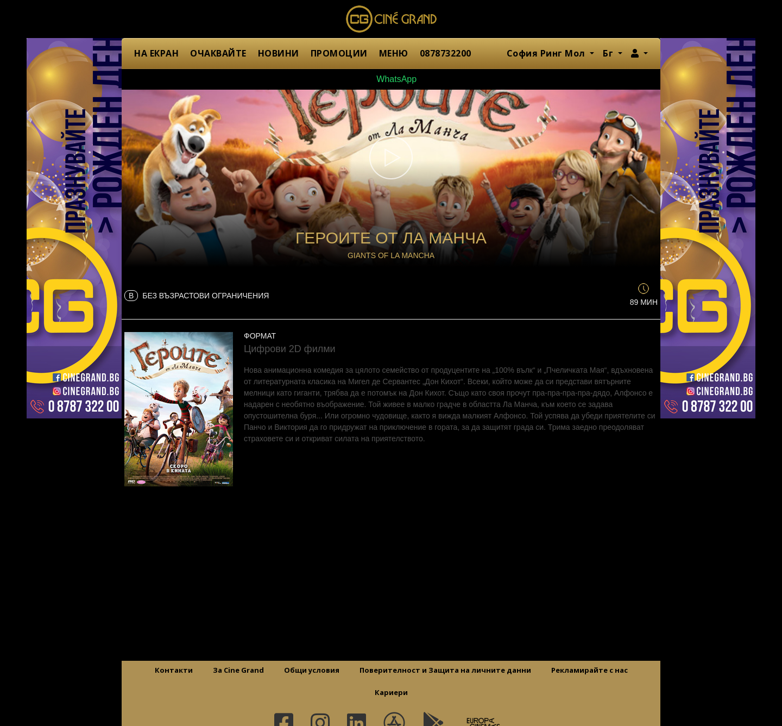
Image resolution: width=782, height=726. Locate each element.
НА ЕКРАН (156, 53)
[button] (639, 53)
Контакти (174, 670)
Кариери (391, 692)
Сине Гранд (391, 19)
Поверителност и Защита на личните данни (445, 670)
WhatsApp (391, 79)
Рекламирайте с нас (589, 670)
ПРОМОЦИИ (339, 53)
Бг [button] (609, 53)
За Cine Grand (238, 670)
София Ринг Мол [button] (547, 53)
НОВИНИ (278, 53)
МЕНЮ (393, 53)
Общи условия (311, 670)
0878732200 (445, 53)
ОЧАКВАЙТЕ (218, 53)
